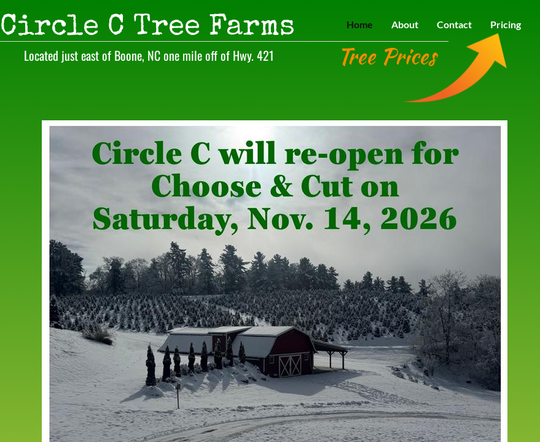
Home (359, 24)
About (404, 24)
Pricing (505, 24)
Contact (454, 24)
